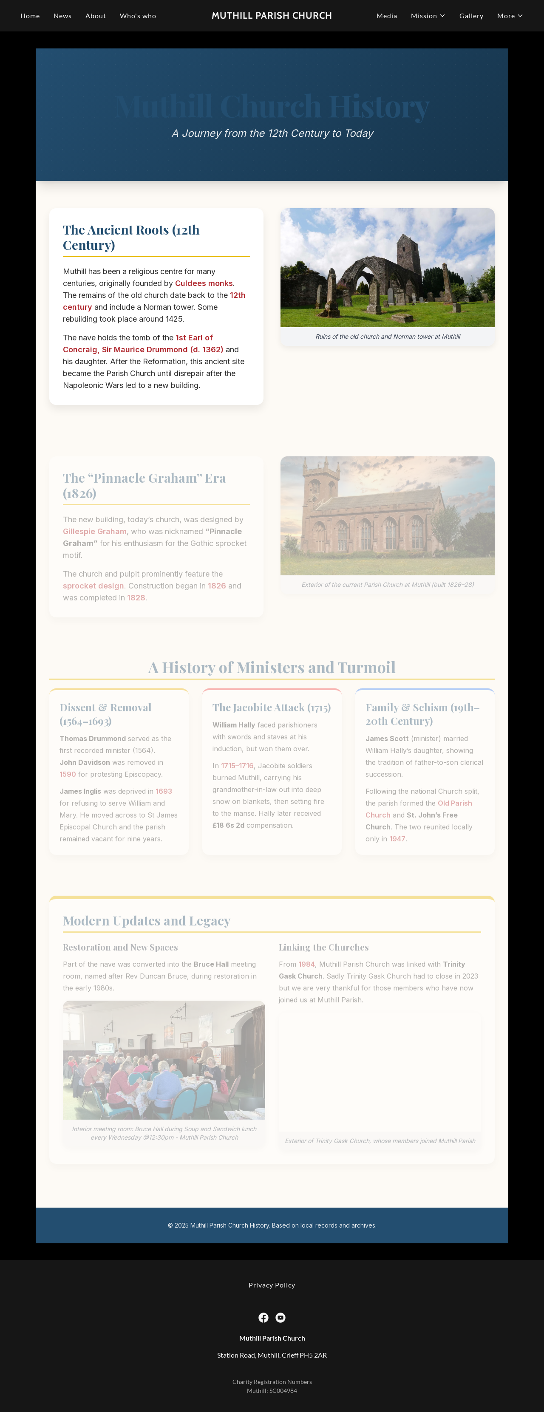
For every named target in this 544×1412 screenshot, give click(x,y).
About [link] (95, 15)
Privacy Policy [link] (272, 1285)
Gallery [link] (471, 15)
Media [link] (387, 15)
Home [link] (30, 15)
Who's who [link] (138, 15)
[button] (428, 16)
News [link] (63, 15)
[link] (272, 16)
